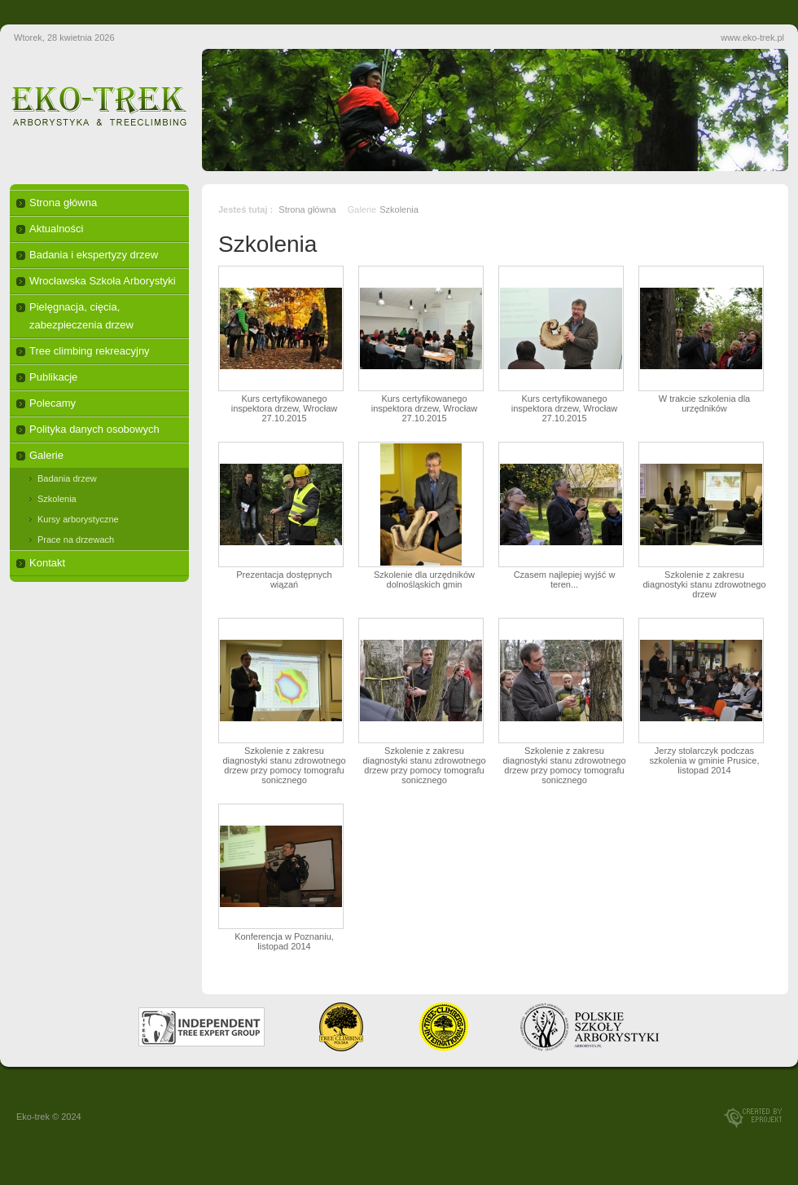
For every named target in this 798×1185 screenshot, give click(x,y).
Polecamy (52, 403)
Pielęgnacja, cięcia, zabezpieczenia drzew (81, 316)
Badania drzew (67, 478)
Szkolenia (57, 499)
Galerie (46, 455)
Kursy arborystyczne (78, 519)
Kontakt (47, 563)
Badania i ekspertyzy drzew (93, 255)
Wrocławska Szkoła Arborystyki (102, 281)
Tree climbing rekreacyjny (89, 351)
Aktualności (56, 228)
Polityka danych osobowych (94, 429)
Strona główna (63, 202)
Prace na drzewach (75, 539)
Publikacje (53, 377)
